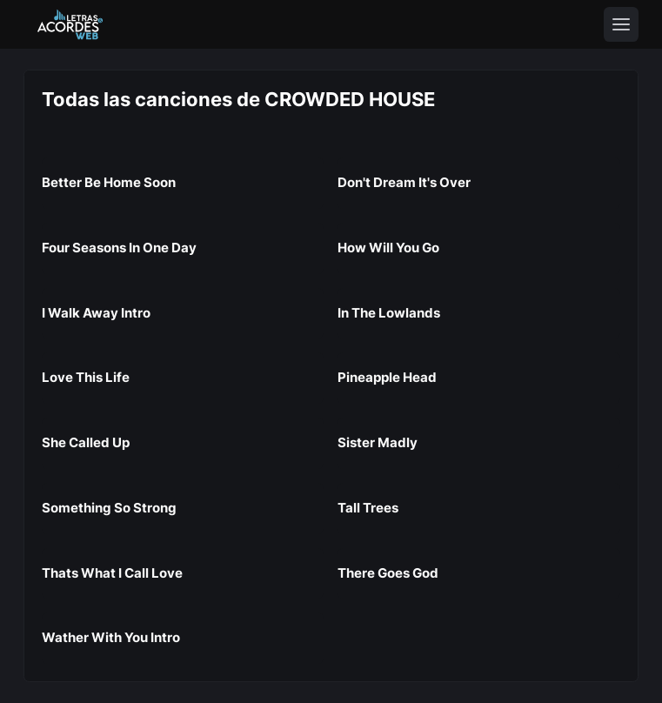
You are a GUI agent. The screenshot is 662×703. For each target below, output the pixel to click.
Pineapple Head (387, 377)
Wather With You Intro (111, 637)
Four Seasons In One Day (119, 247)
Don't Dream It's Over (404, 182)
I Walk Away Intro (96, 313)
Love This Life (86, 377)
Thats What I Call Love (112, 573)
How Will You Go (388, 247)
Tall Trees (368, 507)
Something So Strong (109, 507)
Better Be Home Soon (109, 182)
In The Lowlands (389, 313)
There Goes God (388, 573)
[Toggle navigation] (621, 24)
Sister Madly (378, 442)
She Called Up (86, 442)
